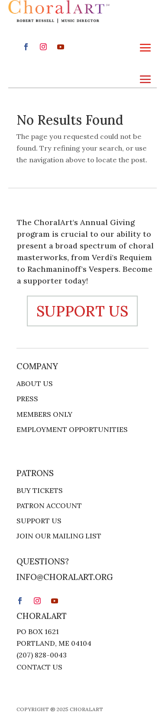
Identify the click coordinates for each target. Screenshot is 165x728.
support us (82, 311)
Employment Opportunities (72, 429)
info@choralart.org (64, 577)
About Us (34, 384)
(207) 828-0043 (41, 655)
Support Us (38, 521)
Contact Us (39, 667)
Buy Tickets (39, 490)
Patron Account (49, 506)
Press (27, 399)
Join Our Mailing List (58, 536)
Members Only (44, 414)
